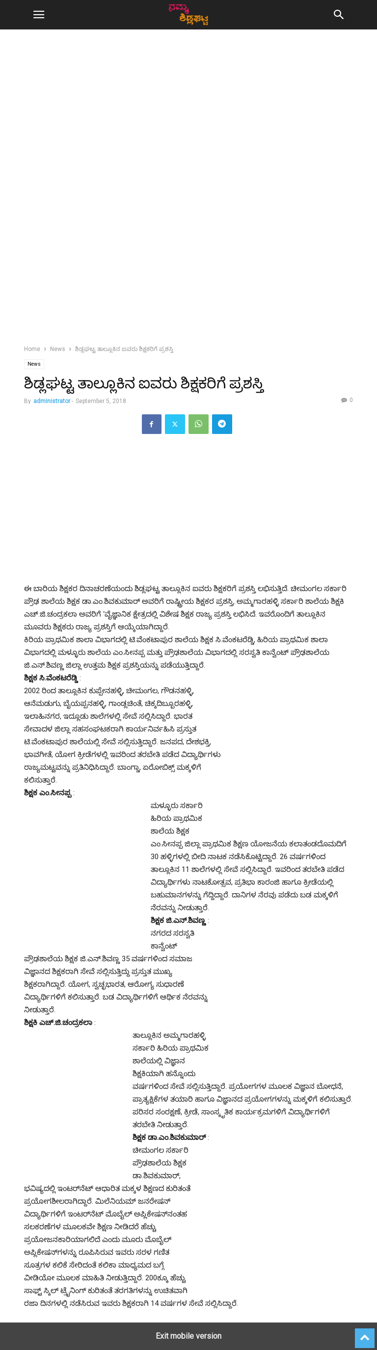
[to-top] (365, 1333)
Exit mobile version (188, 1336)
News (57, 349)
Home (32, 349)
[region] (188, 122)
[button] (39, 14)
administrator (51, 401)
